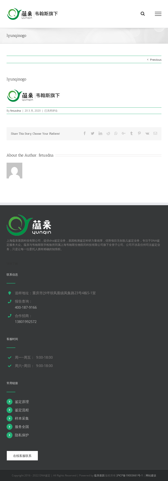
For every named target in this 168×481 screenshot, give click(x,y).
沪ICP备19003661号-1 (129, 475)
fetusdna (15, 110)
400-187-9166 (26, 307)
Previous (155, 60)
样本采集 (22, 418)
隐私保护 (22, 435)
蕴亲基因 (99, 475)
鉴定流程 (22, 410)
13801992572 (26, 321)
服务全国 (22, 426)
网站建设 (151, 475)
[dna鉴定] (29, 217)
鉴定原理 (22, 401)
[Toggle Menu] (158, 14)
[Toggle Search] (143, 13)
